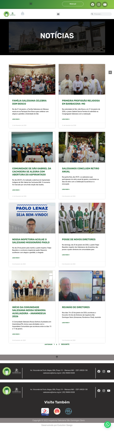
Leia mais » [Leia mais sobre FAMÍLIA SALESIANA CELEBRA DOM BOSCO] (16, 119)
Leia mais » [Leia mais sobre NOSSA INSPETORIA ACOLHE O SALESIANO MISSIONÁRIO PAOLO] (16, 258)
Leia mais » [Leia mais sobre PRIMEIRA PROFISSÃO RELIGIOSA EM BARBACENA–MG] (66, 119)
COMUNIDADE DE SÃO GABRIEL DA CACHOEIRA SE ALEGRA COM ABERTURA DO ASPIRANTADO (31, 171)
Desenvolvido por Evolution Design (57, 428)
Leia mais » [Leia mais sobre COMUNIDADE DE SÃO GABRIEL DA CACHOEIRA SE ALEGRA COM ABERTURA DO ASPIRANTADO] (16, 190)
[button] (31, 3)
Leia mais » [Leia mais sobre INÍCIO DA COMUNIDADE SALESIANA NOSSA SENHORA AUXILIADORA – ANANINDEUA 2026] (16, 334)
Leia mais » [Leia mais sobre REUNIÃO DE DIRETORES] (66, 323)
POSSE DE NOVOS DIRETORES (79, 239)
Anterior (48, 345)
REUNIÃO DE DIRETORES (76, 307)
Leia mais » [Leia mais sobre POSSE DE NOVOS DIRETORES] (66, 255)
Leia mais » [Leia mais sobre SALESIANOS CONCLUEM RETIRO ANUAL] (66, 189)
